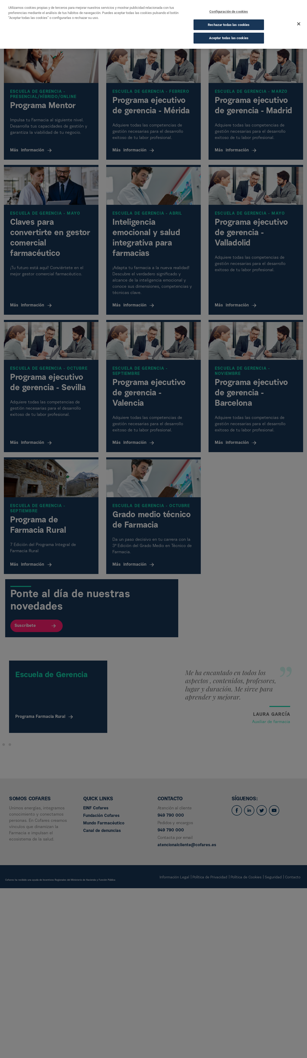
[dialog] (153, 24)
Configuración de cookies (228, 11)
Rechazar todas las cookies (228, 25)
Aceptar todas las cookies (228, 38)
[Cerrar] (298, 24)
